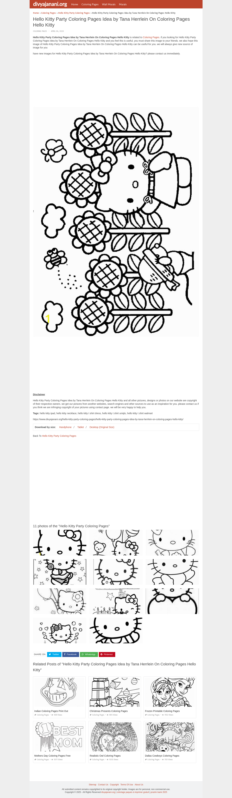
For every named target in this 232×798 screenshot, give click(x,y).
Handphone (65, 427)
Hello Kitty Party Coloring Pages (59, 436)
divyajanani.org (50, 4)
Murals (123, 4)
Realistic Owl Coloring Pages (105, 755)
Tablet (80, 427)
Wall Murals (109, 4)
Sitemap (92, 784)
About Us (139, 784)
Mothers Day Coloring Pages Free (52, 755)
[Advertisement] (116, 82)
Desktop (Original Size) (102, 427)
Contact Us (103, 784)
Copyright (114, 784)
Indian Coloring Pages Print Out (51, 711)
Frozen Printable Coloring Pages (162, 711)
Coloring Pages (90, 4)
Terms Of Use (127, 784)
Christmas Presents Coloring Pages (109, 711)
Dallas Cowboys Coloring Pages (162, 755)
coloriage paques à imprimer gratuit (133, 792)
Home (74, 4)
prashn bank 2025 (159, 792)
